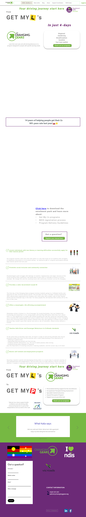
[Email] (19, 484)
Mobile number (11, 475)
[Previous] (8, 427)
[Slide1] (40, 438)
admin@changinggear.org (59, 494)
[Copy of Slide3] (44, 438)
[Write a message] (19, 493)
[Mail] (48, 494)
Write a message (12, 488)
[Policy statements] (52, 511)
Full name (10, 468)
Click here (41, 208)
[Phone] (48, 492)
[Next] (77, 427)
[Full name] (13, 471)
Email (9, 482)
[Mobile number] (13, 478)
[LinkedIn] (66, 510)
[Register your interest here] (54, 238)
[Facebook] (70, 510)
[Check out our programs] (62, 45)
